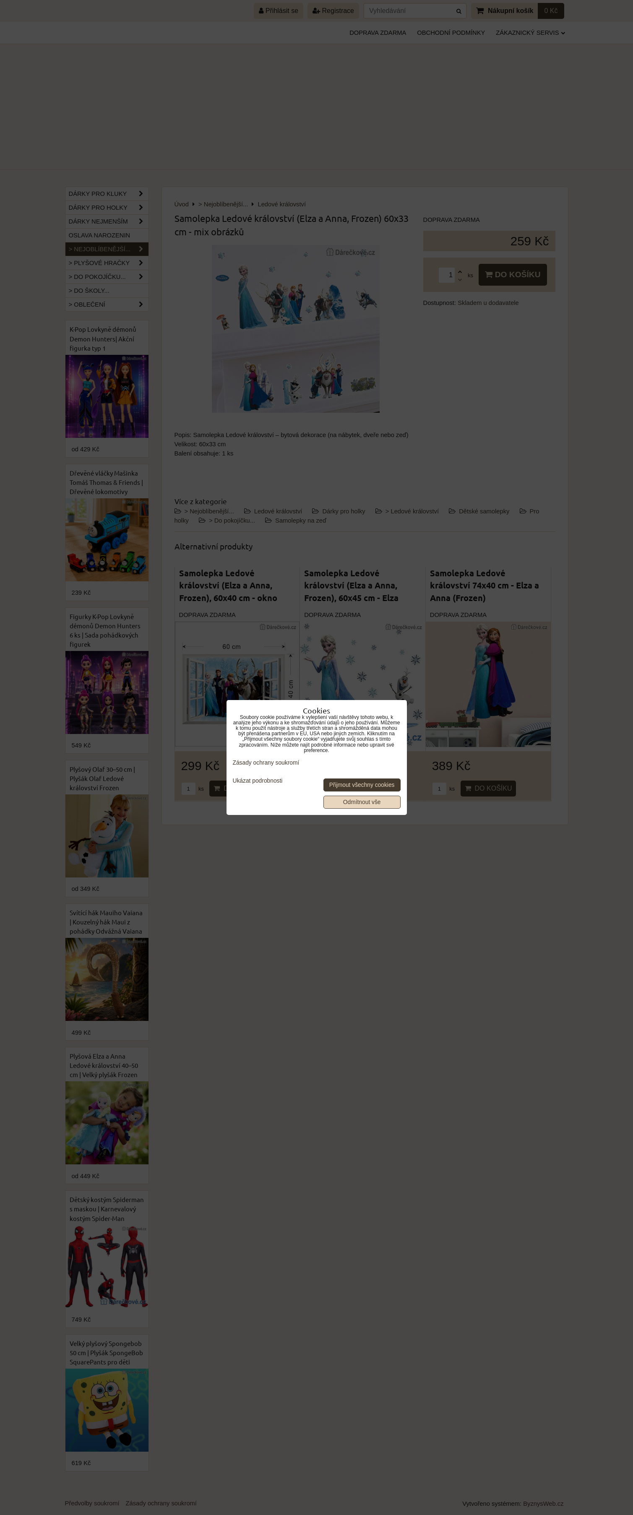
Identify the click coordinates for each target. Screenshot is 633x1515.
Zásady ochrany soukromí (266, 763)
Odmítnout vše (362, 802)
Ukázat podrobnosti (258, 781)
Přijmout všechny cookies (362, 785)
